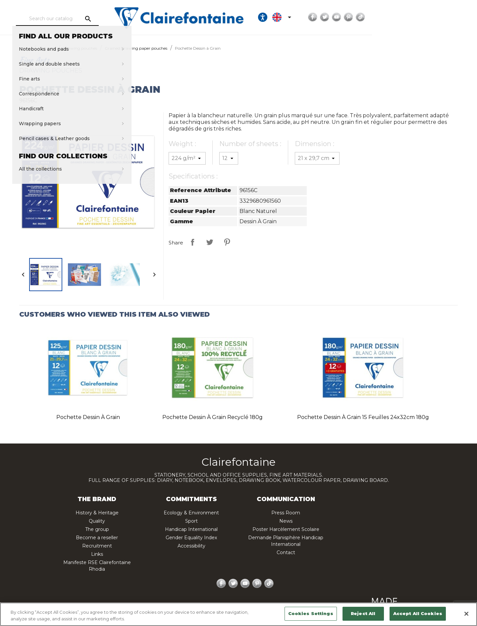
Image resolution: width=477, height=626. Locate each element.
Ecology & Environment (191, 513)
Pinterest (433, 17)
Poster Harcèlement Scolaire (285, 529)
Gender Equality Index (191, 538)
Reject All (363, 613)
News (285, 521)
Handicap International (191, 529)
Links (97, 554)
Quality (97, 521)
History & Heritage (97, 513)
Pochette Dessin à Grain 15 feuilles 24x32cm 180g (363, 417)
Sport (191, 521)
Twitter (409, 17)
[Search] (84, 19)
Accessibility (191, 546)
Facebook (397, 17)
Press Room (285, 513)
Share (192, 242)
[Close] (466, 613)
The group (97, 529)
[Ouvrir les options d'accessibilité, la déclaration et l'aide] (347, 17)
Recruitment (97, 546)
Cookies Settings (310, 613)
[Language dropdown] (367, 17)
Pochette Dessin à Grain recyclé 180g (212, 417)
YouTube (421, 17)
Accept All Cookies (417, 613)
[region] (238, 614)
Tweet (209, 242)
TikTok (445, 17)
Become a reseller (97, 538)
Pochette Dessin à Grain (88, 417)
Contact (286, 552)
